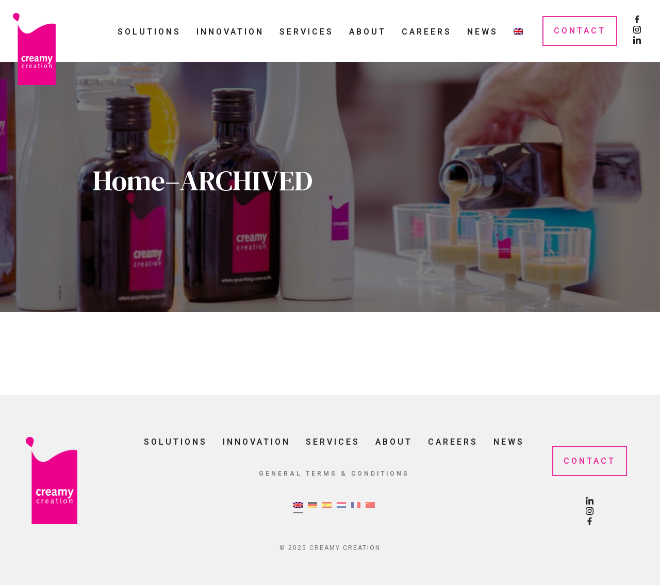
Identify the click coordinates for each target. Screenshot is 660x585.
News (482, 32)
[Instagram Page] (637, 31)
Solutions (149, 32)
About (367, 32)
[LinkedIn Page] (637, 41)
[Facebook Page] (637, 20)
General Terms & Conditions (334, 473)
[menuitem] (518, 31)
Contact (580, 31)
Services (306, 32)
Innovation (230, 32)
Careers (427, 32)
